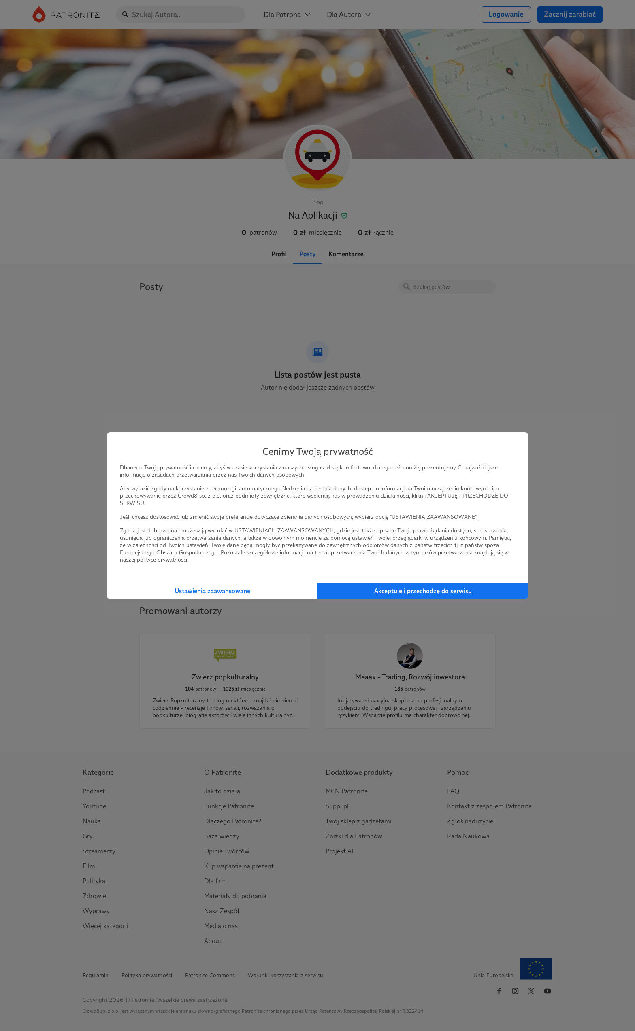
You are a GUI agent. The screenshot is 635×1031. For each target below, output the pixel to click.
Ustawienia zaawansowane (212, 591)
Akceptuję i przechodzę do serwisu (423, 591)
